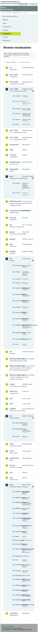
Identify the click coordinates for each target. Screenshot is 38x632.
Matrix (17, 536)
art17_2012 (14, 130)
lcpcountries (18, 423)
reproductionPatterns (18, 318)
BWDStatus (18, 508)
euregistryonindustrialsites (16, 210)
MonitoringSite (18, 540)
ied (11, 351)
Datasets (5, 20)
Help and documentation (10, 16)
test (11, 472)
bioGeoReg (18, 265)
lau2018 (13, 409)
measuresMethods (18, 294)
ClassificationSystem (18, 513)
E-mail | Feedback (8, 626)
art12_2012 (14, 75)
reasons (17, 119)
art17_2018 (14, 137)
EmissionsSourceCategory (18, 525)
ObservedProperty (18, 544)
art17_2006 (14, 89)
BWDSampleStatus (18, 502)
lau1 (11, 398)
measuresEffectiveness (18, 288)
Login (23, 4)
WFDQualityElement (18, 590)
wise (11, 485)
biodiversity (14, 144)
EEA (11, 2)
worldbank (14, 613)
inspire (12, 384)
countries (18, 108)
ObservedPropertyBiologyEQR (18, 549)
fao (11, 225)
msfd (11, 444)
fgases (12, 232)
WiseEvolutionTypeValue (18, 600)
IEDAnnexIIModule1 (16, 359)
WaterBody (18, 575)
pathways (18, 307)
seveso (12, 465)
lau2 (11, 403)
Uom (16, 560)
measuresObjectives (18, 300)
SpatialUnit (18, 556)
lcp (11, 416)
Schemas (5, 30)
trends (17, 124)
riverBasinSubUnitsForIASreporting (18, 325)
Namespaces (7, 40)
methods (18, 113)
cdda (11, 150)
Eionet (10, 12)
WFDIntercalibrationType (18, 579)
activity (17, 183)
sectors (17, 436)
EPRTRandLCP (15, 201)
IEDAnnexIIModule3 (16, 366)
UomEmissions (18, 564)
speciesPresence (18, 332)
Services (5, 37)
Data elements (7, 26)
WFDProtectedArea (18, 585)
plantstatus (18, 429)
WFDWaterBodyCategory (18, 595)
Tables (5, 23)
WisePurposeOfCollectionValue (18, 604)
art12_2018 (14, 82)
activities (18, 96)
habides (13, 251)
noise (12, 451)
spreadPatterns (18, 339)
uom (11, 477)
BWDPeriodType (18, 497)
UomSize (18, 570)
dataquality (14, 169)
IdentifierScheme (18, 531)
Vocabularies (7, 33)
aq (11, 67)
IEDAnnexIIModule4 (16, 375)
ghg (11, 244)
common (13, 155)
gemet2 (12, 239)
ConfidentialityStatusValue (18, 518)
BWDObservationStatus (18, 491)
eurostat (13, 218)
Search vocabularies (11, 62)
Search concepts (25, 62)
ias (11, 258)
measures (18, 283)
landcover (13, 391)
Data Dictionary (16, 12)
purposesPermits (18, 312)
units (16, 344)
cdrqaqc (17, 272)
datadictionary (15, 162)
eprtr (11, 176)
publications (14, 458)
